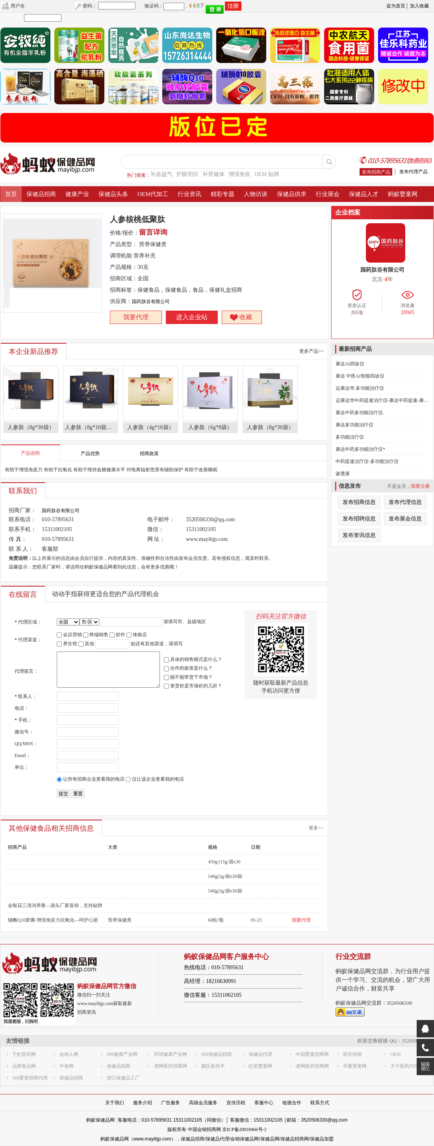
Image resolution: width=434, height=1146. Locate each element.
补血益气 (161, 174)
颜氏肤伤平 (213, 1066)
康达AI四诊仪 (350, 364)
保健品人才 (363, 194)
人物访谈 (255, 194)
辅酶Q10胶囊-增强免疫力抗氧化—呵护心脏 (53, 920)
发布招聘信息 (359, 519)
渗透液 (343, 473)
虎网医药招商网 (170, 1066)
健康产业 (77, 194)
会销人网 (68, 1054)
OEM (395, 1054)
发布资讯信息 (359, 535)
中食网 (66, 1066)
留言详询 (153, 232)
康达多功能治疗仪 (354, 425)
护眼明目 (187, 174)
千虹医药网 (24, 1054)
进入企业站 (192, 317)
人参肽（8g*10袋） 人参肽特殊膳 (91, 427)
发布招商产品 (376, 172)
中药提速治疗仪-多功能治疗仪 (367, 461)
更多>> (316, 828)
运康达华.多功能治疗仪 (360, 388)
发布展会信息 (405, 519)
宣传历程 (235, 1102)
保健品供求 (291, 194)
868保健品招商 (216, 1054)
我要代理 (135, 317)
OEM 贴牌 (266, 174)
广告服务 (170, 1102)
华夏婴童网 (355, 1066)
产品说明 (30, 453)
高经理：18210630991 (210, 981)
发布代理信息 (405, 502)
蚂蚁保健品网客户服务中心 (226, 957)
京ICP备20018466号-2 (244, 1129)
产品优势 (90, 453)
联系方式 (319, 1102)
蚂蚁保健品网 (100, 1120)
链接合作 (291, 1102)
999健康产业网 (122, 1054)
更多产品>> (311, 351)
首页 (11, 194)
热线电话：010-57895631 (214, 967)
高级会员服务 (203, 1102)
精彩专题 (222, 194)
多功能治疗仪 (350, 437)
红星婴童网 (260, 1066)
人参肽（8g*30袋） (30, 427)
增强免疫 (239, 174)
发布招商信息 (359, 502)
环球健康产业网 (170, 1054)
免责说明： (20, 558)
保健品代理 (260, 1054)
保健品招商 (41, 194)
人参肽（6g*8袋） (210, 427)
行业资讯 (189, 194)
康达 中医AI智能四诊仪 (360, 376)
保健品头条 (113, 194)
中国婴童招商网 (312, 1054)
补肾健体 (213, 174)
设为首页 (395, 6)
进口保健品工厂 (123, 1078)
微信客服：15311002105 (212, 995)
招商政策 (149, 453)
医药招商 (352, 1054)
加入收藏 (419, 6)
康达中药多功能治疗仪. (360, 412)
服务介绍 (142, 1102)
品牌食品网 (24, 1066)
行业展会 (327, 194)
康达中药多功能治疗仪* (360, 449)
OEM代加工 (152, 194)
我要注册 (420, 486)
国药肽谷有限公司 (151, 301)
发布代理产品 (413, 171)
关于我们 (114, 1102)
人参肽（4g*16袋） (150, 427)
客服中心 (263, 1102)
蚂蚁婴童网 (402, 194)
